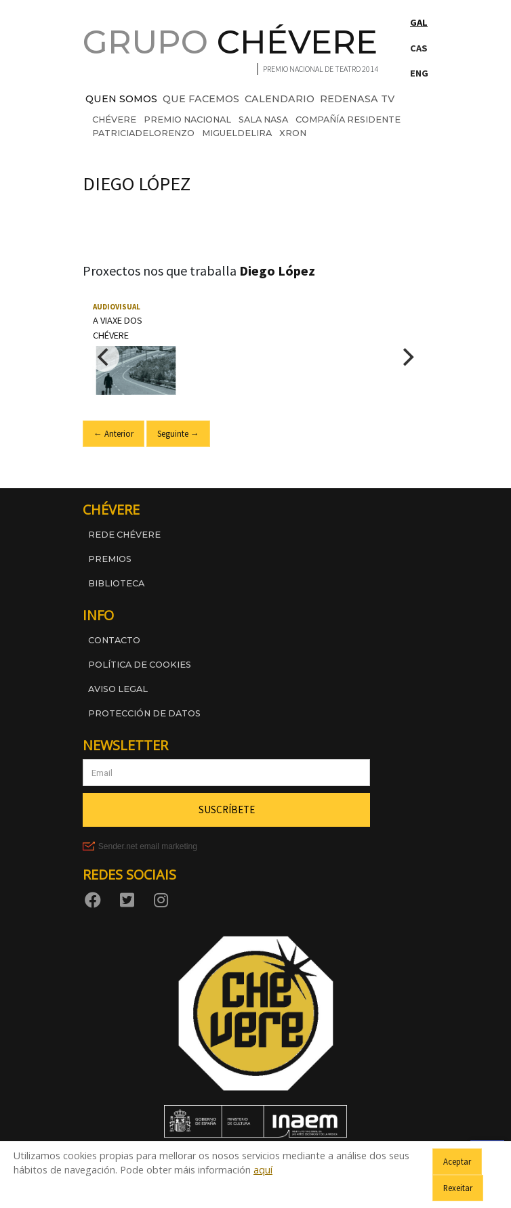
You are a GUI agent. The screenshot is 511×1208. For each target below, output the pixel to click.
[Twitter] (129, 899)
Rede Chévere (124, 535)
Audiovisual (116, 306)
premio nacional (187, 119)
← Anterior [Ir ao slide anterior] (114, 433)
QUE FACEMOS (201, 99)
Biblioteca (116, 583)
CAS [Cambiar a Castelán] (419, 48)
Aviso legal (118, 689)
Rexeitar (457, 1187)
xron (292, 133)
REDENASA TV (357, 99)
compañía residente (348, 119)
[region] (255, 357)
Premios (109, 559)
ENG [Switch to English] (419, 73)
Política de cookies (139, 665)
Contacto (114, 640)
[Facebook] (95, 899)
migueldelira (237, 133)
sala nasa (263, 119)
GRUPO (230, 42)
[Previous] (104, 357)
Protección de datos (144, 713)
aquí (262, 1169)
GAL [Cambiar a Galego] (419, 22)
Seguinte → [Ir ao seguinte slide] (178, 433)
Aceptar (457, 1161)
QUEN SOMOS (121, 99)
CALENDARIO (279, 99)
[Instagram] (163, 899)
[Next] (407, 357)
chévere (114, 119)
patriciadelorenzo (143, 133)
